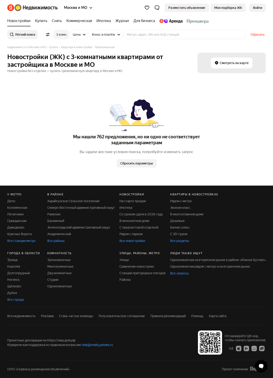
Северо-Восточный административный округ (81, 207)
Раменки (53, 214)
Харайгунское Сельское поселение (73, 201)
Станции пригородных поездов (142, 273)
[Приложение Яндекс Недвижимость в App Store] (238, 348)
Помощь (197, 316)
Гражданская (16, 221)
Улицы (124, 260)
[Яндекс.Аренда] (171, 20)
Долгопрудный (18, 273)
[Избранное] (147, 8)
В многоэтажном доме (187, 214)
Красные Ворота (19, 234)
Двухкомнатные (59, 273)
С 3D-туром (178, 234)
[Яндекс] (10, 7)
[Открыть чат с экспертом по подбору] (261, 366)
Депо (11, 201)
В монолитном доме (134, 221)
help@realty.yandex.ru (97, 345)
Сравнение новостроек (136, 266)
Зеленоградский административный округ (78, 227)
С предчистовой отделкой (138, 227)
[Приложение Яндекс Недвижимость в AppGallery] (254, 348)
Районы (125, 279)
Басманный (55, 221)
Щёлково (14, 286)
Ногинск (13, 279)
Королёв (13, 266)
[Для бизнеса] (144, 20)
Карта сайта (217, 316)
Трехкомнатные (59, 260)
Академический (59, 234)
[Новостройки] (20, 20)
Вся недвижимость (21, 316)
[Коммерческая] (79, 20)
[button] (157, 8)
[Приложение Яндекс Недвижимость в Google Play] (246, 348)
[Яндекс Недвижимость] (36, 7)
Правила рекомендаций (168, 316)
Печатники (15, 214)
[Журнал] (122, 20)
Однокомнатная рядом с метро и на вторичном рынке (210, 266)
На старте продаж (132, 201)
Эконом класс (180, 207)
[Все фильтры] (47, 34)
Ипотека (125, 207)
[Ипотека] (103, 20)
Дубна (12, 293)
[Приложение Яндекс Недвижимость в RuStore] (262, 348)
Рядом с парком (131, 234)
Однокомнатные (59, 286)
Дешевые (177, 221)
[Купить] (41, 20)
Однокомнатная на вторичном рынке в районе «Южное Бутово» (218, 260)
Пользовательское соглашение (122, 316)
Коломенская (17, 207)
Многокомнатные (60, 266)
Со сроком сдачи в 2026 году (141, 214)
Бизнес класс (180, 227)
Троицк (12, 260)
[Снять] (57, 20)
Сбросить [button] (257, 34)
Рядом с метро (181, 201)
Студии (52, 279)
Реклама (47, 316)
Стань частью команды (76, 316)
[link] (257, 8)
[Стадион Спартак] (197, 20)
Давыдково (15, 227)
